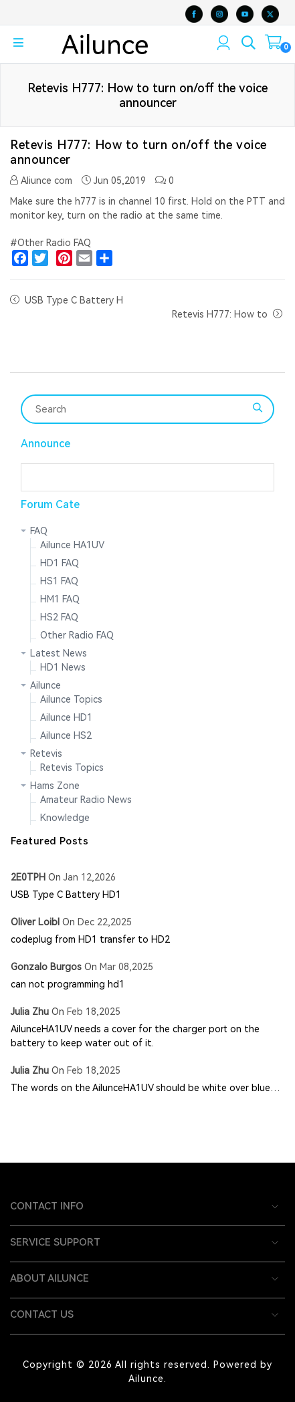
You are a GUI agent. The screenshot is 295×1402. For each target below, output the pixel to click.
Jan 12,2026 (90, 877)
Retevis (46, 753)
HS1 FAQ (59, 581)
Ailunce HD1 (66, 717)
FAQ (38, 530)
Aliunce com (41, 180)
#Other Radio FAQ (50, 242)
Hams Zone (55, 785)
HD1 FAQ (59, 563)
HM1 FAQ (60, 599)
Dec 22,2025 (105, 922)
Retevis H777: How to (220, 314)
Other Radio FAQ (77, 635)
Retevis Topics (72, 767)
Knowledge (65, 817)
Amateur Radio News (86, 799)
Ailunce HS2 (66, 735)
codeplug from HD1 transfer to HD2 (90, 939)
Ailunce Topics (71, 699)
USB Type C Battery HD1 (66, 894)
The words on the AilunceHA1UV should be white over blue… (145, 1087)
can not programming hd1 (67, 984)
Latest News (58, 653)
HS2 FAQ (59, 617)
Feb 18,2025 (93, 1011)
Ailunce (45, 685)
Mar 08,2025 (126, 966)
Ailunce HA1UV (72, 545)
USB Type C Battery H (74, 300)
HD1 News (63, 667)
